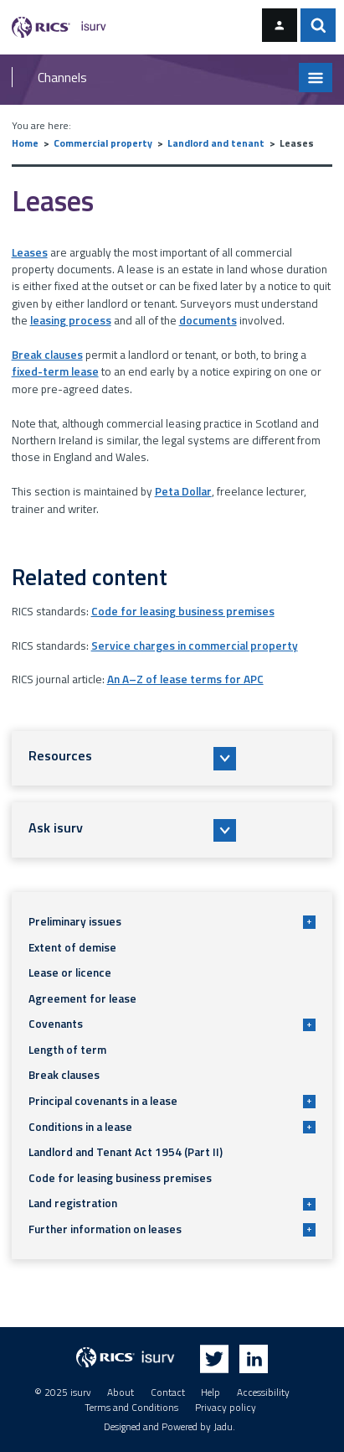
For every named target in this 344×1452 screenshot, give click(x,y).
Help (210, 1392)
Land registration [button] (172, 1203)
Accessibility (263, 1392)
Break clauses (47, 354)
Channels (62, 77)
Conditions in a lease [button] (172, 1126)
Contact (168, 1392)
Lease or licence (69, 972)
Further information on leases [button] (172, 1229)
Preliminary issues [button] (172, 921)
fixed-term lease (55, 371)
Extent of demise (72, 947)
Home (25, 143)
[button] (172, 758)
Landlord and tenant (215, 143)
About (120, 1392)
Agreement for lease (82, 998)
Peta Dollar (183, 491)
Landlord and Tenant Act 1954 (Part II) (125, 1151)
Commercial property (103, 143)
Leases (30, 252)
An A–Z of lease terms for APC (185, 679)
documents (208, 320)
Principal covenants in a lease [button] (172, 1100)
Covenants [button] (172, 1023)
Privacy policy (225, 1407)
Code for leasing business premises (183, 611)
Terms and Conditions (131, 1407)
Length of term (67, 1049)
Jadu (223, 1426)
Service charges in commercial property (194, 645)
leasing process (70, 320)
